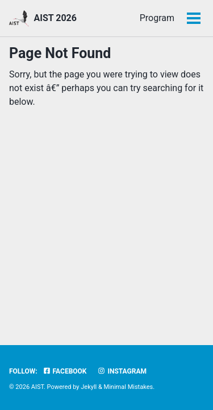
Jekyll (89, 387)
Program (122, 18)
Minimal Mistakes (128, 387)
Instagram (122, 371)
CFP (166, 18)
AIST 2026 (55, 18)
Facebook (65, 371)
